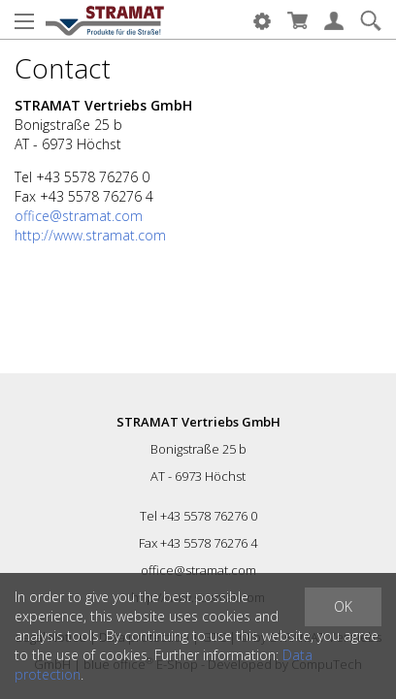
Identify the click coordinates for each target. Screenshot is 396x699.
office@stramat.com (79, 216)
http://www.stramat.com (90, 235)
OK (343, 606)
